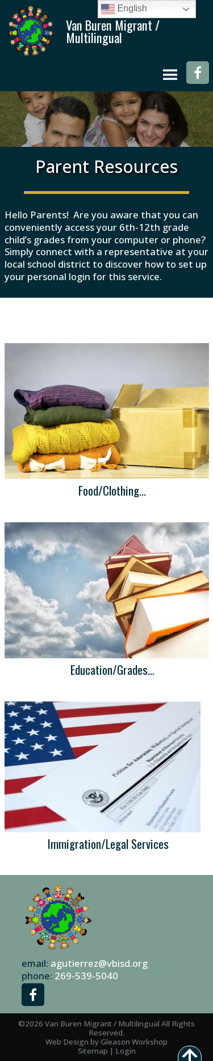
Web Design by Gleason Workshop (106, 1042)
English (124, 9)
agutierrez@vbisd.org (99, 963)
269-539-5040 (86, 975)
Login (125, 1051)
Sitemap (93, 1051)
